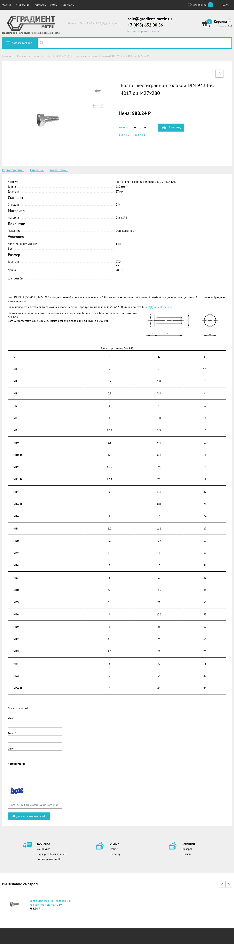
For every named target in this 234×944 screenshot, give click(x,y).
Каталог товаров (22, 43)
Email (12, 733)
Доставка (40, 5)
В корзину (175, 127)
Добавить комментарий (28, 816)
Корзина (220, 21)
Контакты (68, 5)
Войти (225, 5)
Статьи (54, 5)
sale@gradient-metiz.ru (150, 18)
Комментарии (59, 170)
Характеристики (13, 170)
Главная (6, 5)
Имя (11, 718)
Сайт (10, 748)
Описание (37, 170)
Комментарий (17, 763)
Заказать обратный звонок (143, 31)
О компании (23, 5)
